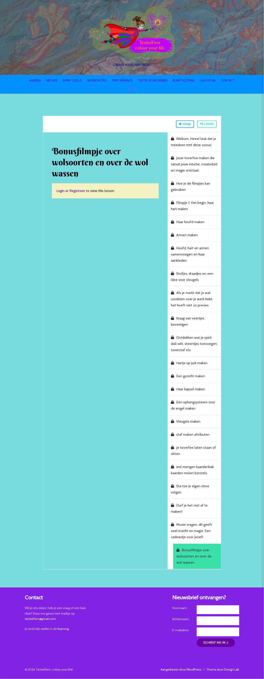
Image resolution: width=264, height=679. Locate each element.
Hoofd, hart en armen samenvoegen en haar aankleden (190, 254)
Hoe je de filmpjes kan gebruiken (191, 187)
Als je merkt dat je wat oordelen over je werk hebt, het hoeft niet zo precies (192, 299)
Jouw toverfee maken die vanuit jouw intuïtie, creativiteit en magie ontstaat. (194, 164)
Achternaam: (181, 619)
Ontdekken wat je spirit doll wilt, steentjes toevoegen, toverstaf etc (195, 344)
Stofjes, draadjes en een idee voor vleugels (192, 277)
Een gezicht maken (188, 376)
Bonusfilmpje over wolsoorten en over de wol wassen (197, 556)
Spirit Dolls (72, 80)
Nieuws (51, 80)
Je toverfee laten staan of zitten (193, 451)
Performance (122, 80)
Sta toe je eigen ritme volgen (190, 489)
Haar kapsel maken (188, 389)
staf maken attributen (190, 435)
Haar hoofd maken (188, 222)
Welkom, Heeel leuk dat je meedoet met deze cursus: (194, 142)
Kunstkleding (184, 80)
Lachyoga (207, 80)
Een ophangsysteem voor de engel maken (193, 405)
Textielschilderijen (152, 80)
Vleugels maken (186, 422)
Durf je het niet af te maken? (189, 508)
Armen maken (184, 235)
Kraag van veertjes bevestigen (188, 321)
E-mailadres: (181, 630)
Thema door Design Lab (224, 669)
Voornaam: (180, 608)
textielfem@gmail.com (39, 619)
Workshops (96, 80)
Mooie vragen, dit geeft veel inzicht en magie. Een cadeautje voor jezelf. (191, 531)
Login (208, 124)
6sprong (61, 629)
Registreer (76, 191)
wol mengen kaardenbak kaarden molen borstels (192, 470)
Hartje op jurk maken (189, 363)
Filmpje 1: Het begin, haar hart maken (192, 206)
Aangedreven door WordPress (182, 669)
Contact (228, 80)
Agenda (35, 80)
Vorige (185, 124)
